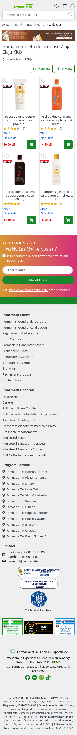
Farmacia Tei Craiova (19, 530)
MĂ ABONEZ (38, 280)
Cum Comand (12, 339)
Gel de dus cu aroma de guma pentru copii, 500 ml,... (57, 120)
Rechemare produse (16, 374)
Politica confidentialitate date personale (30, 414)
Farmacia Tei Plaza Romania (24, 477)
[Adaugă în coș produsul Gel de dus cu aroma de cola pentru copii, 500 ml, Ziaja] (31, 220)
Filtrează (64, 69)
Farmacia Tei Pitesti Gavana (24, 519)
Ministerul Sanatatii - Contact (23, 449)
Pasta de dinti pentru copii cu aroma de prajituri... (20, 120)
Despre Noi (10, 396)
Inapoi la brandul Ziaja (17, 59)
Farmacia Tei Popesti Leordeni (25, 513)
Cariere (7, 402)
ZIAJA (6, 133)
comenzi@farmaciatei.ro (25, 561)
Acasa (6, 24)
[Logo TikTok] (48, 677)
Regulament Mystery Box (20, 333)
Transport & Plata (15, 351)
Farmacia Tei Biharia (18, 507)
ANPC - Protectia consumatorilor (25, 455)
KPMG (56, 662)
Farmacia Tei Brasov (18, 524)
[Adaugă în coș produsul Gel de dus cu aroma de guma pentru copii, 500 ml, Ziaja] (68, 144)
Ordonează (41, 69)
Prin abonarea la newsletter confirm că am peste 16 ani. (37, 258)
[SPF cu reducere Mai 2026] (38, 35)
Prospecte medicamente (19, 432)
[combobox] (38, 14)
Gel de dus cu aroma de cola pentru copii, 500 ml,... (20, 195)
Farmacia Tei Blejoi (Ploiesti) (24, 536)
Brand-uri (9, 368)
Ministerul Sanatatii (16, 437)
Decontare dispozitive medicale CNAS (29, 426)
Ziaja (29, 24)
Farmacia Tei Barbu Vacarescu (25, 472)
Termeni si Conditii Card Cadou (24, 327)
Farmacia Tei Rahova (19, 501)
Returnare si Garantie (17, 357)
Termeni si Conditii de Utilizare (24, 321)
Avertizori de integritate (19, 420)
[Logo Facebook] (27, 677)
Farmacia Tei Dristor (18, 483)
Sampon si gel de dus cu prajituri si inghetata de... (57, 195)
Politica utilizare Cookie (19, 408)
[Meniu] (5, 5)
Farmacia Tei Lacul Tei (20, 489)
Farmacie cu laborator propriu (24, 345)
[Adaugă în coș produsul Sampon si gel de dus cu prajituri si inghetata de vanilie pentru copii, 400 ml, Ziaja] (68, 220)
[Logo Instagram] (41, 677)
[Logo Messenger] (34, 677)
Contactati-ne (12, 380)
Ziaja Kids (9, 138)
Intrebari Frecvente (16, 362)
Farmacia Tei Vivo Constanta (24, 495)
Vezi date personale (36, 290)
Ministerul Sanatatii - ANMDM (23, 443)
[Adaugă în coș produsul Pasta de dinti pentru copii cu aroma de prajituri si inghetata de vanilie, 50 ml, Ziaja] (31, 144)
